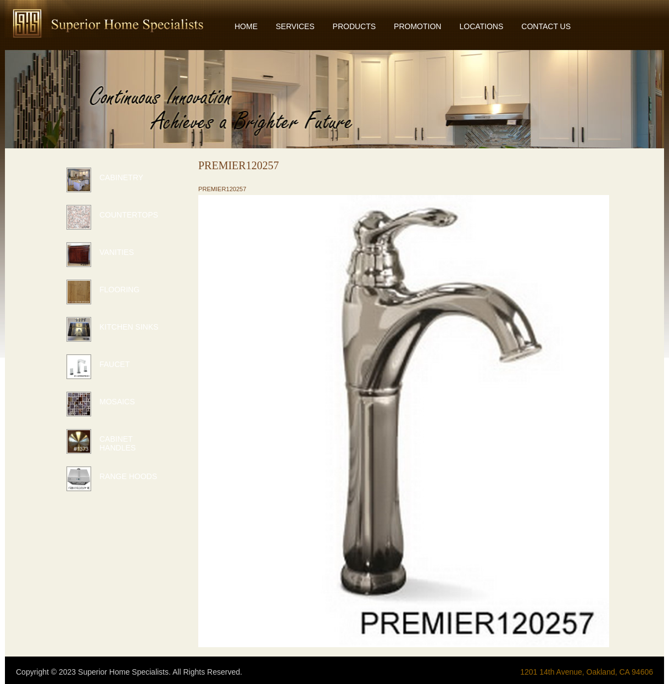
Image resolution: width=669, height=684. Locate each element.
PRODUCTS (354, 26)
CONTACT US (546, 26)
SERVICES (295, 26)
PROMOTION (417, 26)
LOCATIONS (481, 26)
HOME (246, 26)
